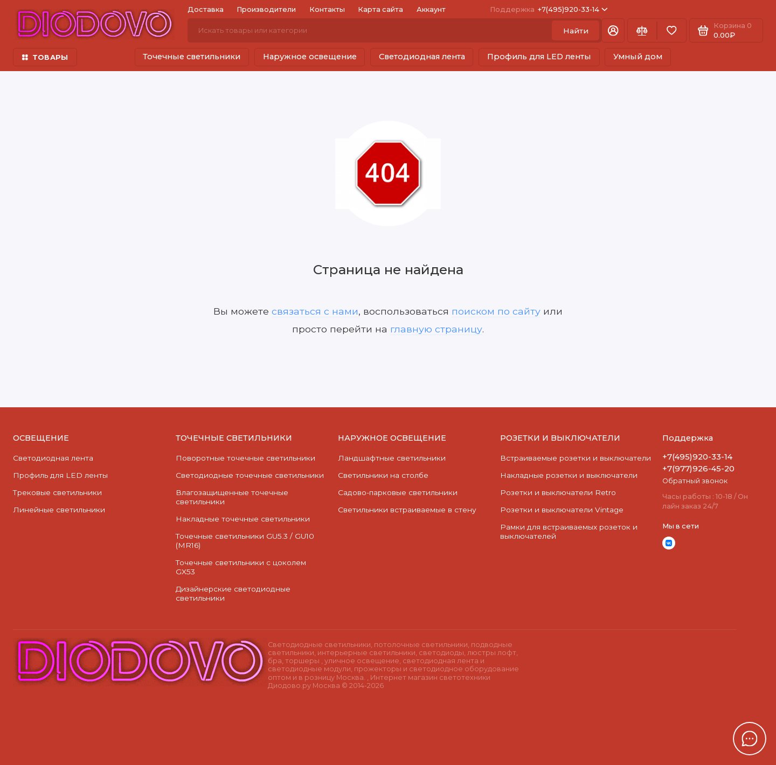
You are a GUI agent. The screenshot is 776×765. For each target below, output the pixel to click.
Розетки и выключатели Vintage (561, 509)
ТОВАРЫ (45, 57)
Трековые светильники (57, 492)
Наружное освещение (310, 56)
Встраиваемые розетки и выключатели (575, 458)
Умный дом (637, 56)
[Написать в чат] (750, 739)
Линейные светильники (59, 509)
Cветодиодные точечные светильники (250, 475)
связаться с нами (315, 311)
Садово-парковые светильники (398, 492)
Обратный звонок (695, 481)
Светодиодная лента (422, 56)
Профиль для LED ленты (539, 56)
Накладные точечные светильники (243, 518)
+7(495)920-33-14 (549, 9)
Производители (266, 9)
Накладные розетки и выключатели (569, 475)
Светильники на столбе (383, 475)
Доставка (206, 9)
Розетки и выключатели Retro (558, 492)
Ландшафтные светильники (392, 458)
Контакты (327, 9)
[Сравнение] (642, 30)
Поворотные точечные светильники (245, 458)
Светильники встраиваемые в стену (407, 509)
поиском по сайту (496, 311)
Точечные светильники (191, 56)
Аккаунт (431, 9)
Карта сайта (380, 9)
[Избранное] (671, 30)
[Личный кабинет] (613, 30)
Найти (575, 30)
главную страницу (436, 329)
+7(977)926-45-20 (698, 469)
